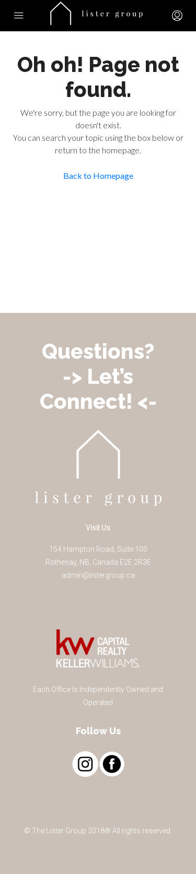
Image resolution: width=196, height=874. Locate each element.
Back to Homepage (98, 175)
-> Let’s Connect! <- (98, 389)
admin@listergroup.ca (98, 575)
